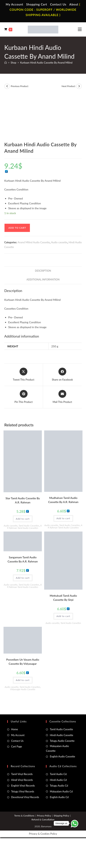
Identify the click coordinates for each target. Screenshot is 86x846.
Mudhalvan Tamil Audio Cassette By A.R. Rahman (63, 500)
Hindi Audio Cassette (61, 735)
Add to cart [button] (23, 518)
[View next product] (79, 86)
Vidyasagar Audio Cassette (22, 689)
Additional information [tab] (42, 279)
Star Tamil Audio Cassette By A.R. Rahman (22, 500)
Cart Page (16, 746)
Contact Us (58, 4)
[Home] (5, 62)
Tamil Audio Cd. (58, 774)
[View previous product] (7, 86)
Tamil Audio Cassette (61, 729)
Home (14, 729)
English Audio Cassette (62, 756)
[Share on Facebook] (62, 375)
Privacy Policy (44, 815)
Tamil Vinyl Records (22, 774)
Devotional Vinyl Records (25, 797)
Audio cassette (59, 242)
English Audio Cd (59, 797)
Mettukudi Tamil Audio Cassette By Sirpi (63, 597)
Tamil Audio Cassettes (29, 525)
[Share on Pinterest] (23, 397)
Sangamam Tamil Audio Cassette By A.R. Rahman (23, 559)
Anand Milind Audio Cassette (34, 242)
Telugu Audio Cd (59, 785)
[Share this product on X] (23, 375)
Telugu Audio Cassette (62, 740)
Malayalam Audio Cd (61, 791)
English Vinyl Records (23, 785)
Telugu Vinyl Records (22, 791)
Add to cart (17, 227)
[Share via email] (62, 397)
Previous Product (19, 86)
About (73, 4)
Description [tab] (43, 270)
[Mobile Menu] (80, 29)
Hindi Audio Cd (58, 779)
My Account (14, 4)
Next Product (68, 86)
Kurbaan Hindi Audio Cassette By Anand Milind (46, 62)
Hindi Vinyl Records (22, 779)
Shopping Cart (36, 4)
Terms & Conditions (24, 815)
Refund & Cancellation (42, 819)
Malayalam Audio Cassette (57, 748)
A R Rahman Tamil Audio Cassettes (24, 526)
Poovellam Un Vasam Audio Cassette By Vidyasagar (22, 661)
